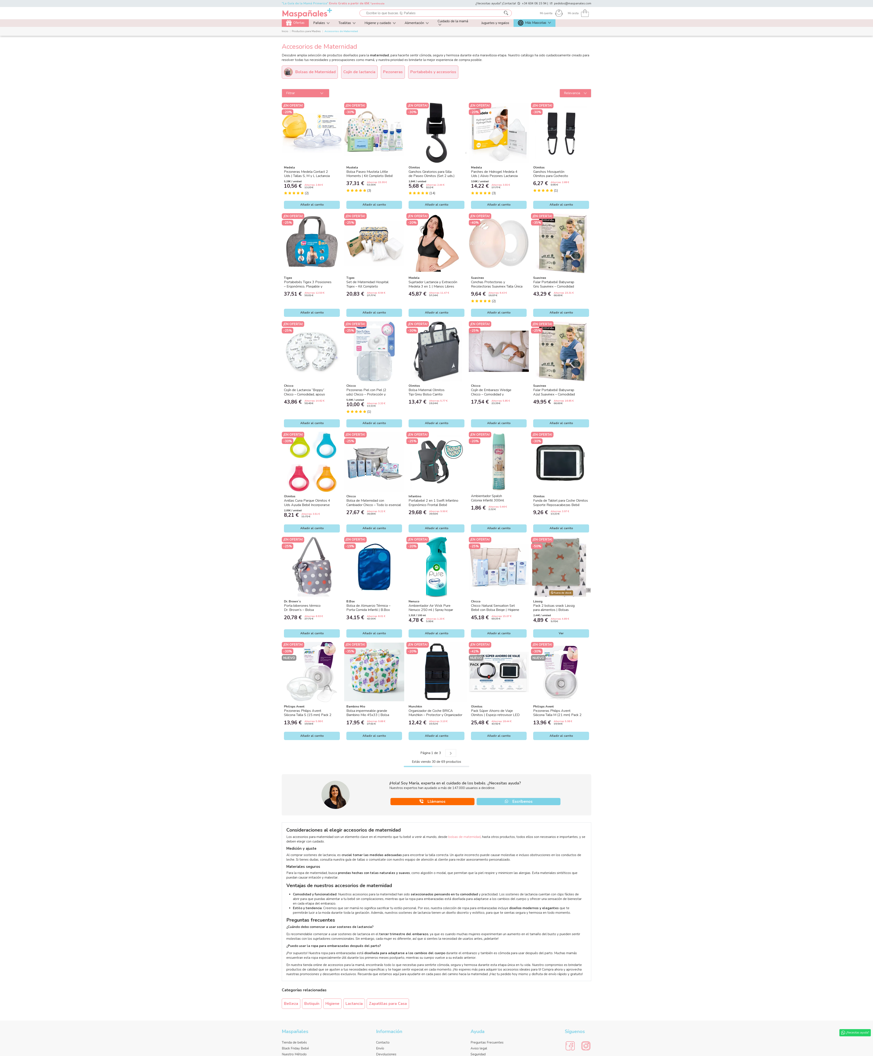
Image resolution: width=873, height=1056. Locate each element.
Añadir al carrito (312, 205)
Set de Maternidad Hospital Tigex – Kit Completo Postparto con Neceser (367, 286)
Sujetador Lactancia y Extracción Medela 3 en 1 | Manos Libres (433, 284)
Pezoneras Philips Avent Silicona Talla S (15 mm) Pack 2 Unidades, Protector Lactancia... (308, 714)
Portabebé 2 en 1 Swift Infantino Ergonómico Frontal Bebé (433, 502)
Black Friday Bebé (295, 1048)
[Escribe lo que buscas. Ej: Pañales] (506, 13)
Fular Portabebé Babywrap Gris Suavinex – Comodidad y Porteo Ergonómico (553, 286)
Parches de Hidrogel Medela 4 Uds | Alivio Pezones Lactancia (494, 173)
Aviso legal (479, 1048)
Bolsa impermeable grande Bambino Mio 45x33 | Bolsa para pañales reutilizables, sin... (369, 714)
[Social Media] (570, 1046)
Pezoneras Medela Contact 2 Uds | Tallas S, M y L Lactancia (307, 173)
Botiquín (311, 1003)
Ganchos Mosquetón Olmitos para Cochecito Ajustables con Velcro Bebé (554, 175)
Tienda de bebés (294, 1042)
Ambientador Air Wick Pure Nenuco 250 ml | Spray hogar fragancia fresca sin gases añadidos (435, 609)
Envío (380, 1048)
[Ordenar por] (575, 93)
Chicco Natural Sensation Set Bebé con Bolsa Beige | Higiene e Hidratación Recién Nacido (495, 609)
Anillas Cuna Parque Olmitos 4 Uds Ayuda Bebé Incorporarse (307, 502)
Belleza (291, 1003)
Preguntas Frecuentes (487, 1042)
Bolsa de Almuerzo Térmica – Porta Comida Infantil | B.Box (368, 607)
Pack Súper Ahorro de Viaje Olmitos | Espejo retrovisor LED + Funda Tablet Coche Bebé (495, 714)
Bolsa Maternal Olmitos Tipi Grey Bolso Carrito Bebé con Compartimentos (429, 394)
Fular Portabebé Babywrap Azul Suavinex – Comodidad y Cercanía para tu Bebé (554, 394)
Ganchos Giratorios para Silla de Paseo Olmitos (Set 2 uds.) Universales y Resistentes (432, 175)
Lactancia (354, 1003)
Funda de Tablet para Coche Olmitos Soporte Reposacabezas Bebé (560, 502)
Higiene (332, 1003)
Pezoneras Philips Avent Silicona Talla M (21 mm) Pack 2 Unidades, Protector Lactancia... (557, 714)
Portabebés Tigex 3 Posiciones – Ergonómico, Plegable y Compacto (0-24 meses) (308, 286)
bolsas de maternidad (464, 837)
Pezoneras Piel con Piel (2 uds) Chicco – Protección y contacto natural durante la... (367, 394)
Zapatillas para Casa (388, 1003)
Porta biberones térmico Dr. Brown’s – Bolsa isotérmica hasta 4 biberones (306, 609)
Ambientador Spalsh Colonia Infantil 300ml (487, 498)
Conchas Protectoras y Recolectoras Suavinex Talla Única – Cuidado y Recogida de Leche (496, 286)
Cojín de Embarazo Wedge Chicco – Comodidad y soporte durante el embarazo (493, 394)
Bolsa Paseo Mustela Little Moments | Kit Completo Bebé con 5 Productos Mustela (369, 175)
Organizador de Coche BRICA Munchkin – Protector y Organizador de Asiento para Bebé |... (435, 714)
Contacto (383, 1042)
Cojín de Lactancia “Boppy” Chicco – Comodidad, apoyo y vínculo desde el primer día (305, 394)
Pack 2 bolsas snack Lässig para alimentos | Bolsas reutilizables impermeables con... (557, 609)
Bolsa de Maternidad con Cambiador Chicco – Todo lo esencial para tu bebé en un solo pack (373, 504)
